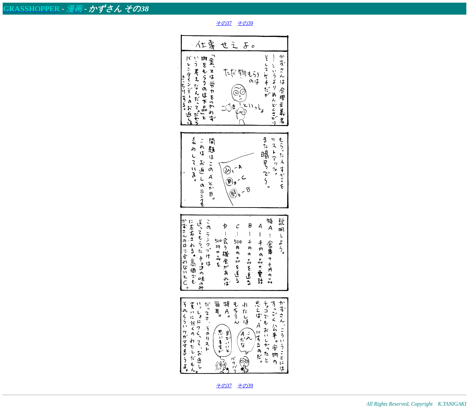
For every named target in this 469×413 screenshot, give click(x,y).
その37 (224, 23)
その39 (245, 23)
